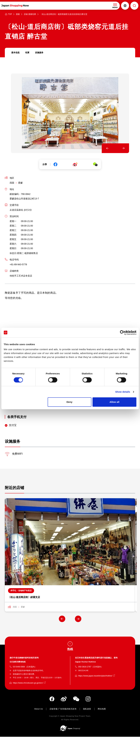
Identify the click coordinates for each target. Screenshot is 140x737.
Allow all (114, 402)
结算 (28, 52)
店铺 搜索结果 (30, 14)
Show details (122, 391)
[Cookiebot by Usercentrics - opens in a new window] (122, 332)
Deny (69, 402)
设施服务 (40, 52)
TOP (10, 14)
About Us (38, 709)
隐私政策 (87, 709)
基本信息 (15, 52)
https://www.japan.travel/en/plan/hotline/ (95, 676)
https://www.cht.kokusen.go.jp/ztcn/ (28, 683)
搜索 (18, 14)
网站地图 (102, 709)
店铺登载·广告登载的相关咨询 (63, 709)
